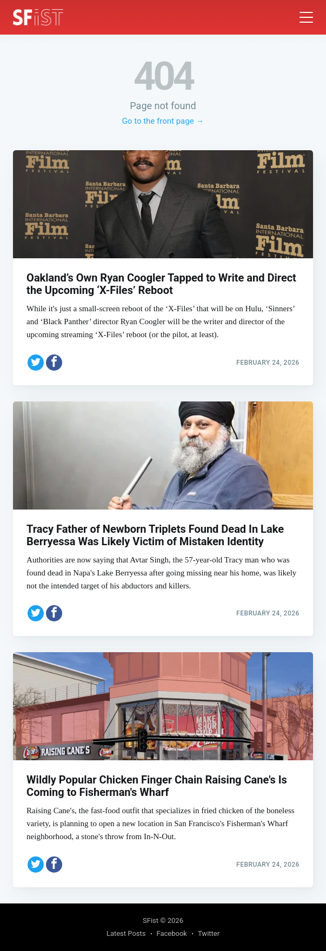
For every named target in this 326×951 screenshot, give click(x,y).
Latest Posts (126, 933)
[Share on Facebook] (54, 362)
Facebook (172, 933)
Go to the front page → (163, 121)
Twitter (208, 933)
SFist (150, 920)
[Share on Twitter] (35, 362)
